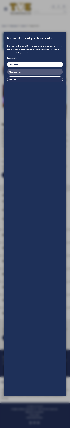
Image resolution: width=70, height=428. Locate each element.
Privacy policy (12, 58)
